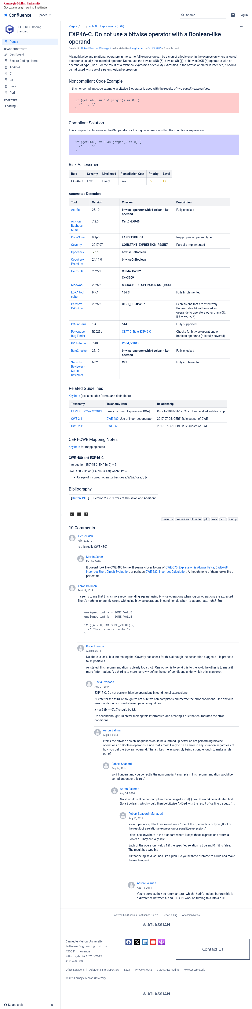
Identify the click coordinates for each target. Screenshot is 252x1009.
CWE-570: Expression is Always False (189, 567)
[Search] (183, 15)
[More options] (242, 26)
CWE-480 (112, 418)
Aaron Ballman (87, 586)
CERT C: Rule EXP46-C (136, 331)
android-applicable (188, 519)
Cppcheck (77, 252)
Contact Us (212, 949)
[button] (233, 15)
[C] (30, 73)
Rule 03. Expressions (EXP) (106, 26)
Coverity (76, 244)
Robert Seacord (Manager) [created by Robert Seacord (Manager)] (96, 48)
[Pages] (30, 42)
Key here (74, 395)
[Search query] (203, 15)
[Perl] (30, 92)
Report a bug (170, 915)
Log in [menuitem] (244, 15)
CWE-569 (112, 426)
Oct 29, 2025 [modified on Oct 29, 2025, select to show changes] (154, 48)
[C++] (30, 80)
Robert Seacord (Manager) (145, 813)
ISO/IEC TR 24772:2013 (86, 411)
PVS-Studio (78, 343)
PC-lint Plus (78, 324)
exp (223, 519)
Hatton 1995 (80, 498)
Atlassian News (191, 915)
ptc (206, 519)
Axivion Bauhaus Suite (77, 226)
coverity (167, 519)
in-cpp (233, 519)
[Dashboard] (30, 54)
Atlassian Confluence (138, 915)
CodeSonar (78, 237)
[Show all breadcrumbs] (82, 26)
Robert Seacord (96, 646)
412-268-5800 (75, 961)
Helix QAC (77, 271)
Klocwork (77, 285)
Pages (73, 26)
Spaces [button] (42, 15)
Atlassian (156, 924)
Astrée (75, 209)
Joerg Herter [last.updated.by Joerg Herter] (136, 48)
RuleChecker (79, 350)
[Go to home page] (17, 15)
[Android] (30, 67)
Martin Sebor (94, 557)
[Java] (30, 86)
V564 (125, 343)
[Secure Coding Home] (30, 61)
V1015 (134, 343)
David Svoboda (104, 682)
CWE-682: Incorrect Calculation (166, 571)
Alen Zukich (85, 536)
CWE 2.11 (77, 418)
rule (214, 519)
